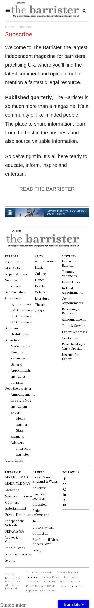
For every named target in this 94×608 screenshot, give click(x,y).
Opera (39, 311)
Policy (36, 550)
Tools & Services (74, 325)
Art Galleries (44, 261)
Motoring (12, 490)
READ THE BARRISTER (47, 189)
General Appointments (72, 300)
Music (39, 267)
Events (40, 286)
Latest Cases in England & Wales (45, 479)
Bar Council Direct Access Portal (46, 541)
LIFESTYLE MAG (17, 483)
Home (9, 27)
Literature (42, 298)
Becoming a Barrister (70, 311)
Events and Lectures (40, 496)
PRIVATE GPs (14, 531)
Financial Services (18, 554)
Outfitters (12, 502)
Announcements (74, 319)
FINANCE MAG (16, 477)
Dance (39, 280)
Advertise (39, 487)
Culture (40, 273)
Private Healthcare (18, 514)
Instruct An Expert (70, 356)
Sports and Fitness (18, 496)
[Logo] (45, 10)
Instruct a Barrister (69, 263)
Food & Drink (15, 548)
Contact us (70, 338)
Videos (40, 292)
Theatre (40, 304)
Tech (35, 521)
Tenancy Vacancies (69, 273)
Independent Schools (14, 523)
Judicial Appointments (72, 290)
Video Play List (43, 527)
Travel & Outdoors (12, 539)
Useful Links (71, 282)
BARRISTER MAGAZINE (12, 579)
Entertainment (15, 508)
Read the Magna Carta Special (73, 346)
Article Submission (41, 512)
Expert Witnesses (74, 332)
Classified (39, 504)
